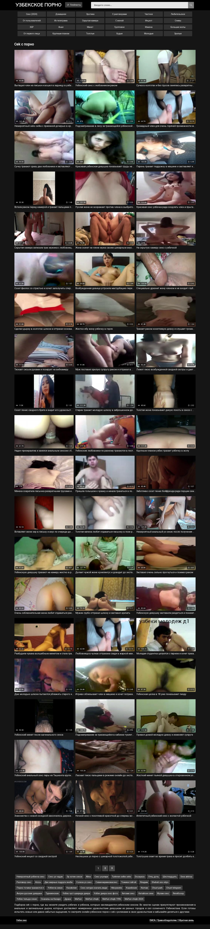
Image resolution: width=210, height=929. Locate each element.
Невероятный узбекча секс (30, 881)
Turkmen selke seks (121, 881)
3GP (32, 28)
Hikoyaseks (116, 892)
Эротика (90, 15)
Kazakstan (72, 892)
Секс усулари (101, 881)
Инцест (148, 22)
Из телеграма (60, 22)
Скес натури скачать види (94, 892)
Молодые (148, 35)
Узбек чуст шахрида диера (76, 898)
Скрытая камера (90, 22)
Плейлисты (78, 5)
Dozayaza (139, 881)
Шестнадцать (170, 881)
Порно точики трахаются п (30, 892)
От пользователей (32, 22)
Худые (119, 35)
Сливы (178, 22)
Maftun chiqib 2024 (134, 903)
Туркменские (52, 898)
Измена (148, 28)
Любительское (178, 15)
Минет (90, 28)
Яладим (144, 886)
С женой (119, 22)
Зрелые (178, 35)
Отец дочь (153, 881)
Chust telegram (173, 892)
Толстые (90, 35)
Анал (60, 28)
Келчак (144, 892)
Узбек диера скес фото (106, 898)
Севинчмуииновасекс (106, 886)
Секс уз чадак (55, 881)
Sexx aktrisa (186, 881)
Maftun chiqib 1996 (111, 903)
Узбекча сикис (55, 892)
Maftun (78, 903)
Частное (149, 15)
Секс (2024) (31, 15)
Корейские (131, 892)
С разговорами (119, 15)
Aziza (38, 886)
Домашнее (61, 15)
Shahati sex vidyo (160, 886)
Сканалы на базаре (51, 903)
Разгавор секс (24, 886)
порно (40, 5)
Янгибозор (178, 898)
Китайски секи (145, 898)
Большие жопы (178, 28)
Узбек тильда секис (27, 903)
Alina (88, 881)
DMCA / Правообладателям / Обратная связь (172, 925)
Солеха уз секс (84, 886)
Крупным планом (61, 35)
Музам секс (163, 898)
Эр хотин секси (74, 881)
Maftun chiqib (92, 903)
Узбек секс (21, 925)
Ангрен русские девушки (29, 898)
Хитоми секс (128, 898)
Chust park (157, 892)
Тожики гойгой (128, 886)
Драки (68, 903)
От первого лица (32, 35)
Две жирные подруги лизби (58, 886)
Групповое (119, 28)
